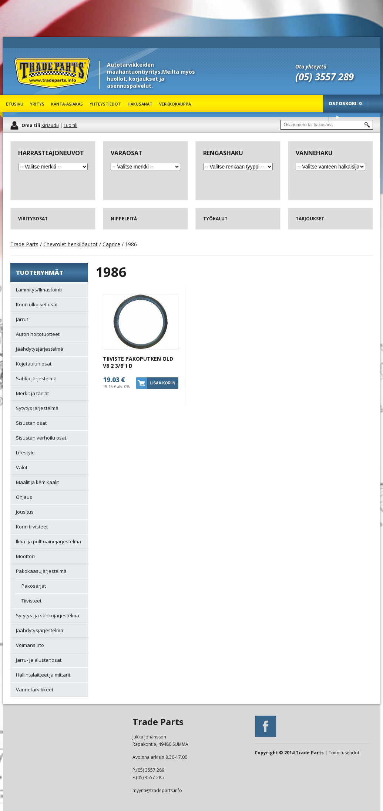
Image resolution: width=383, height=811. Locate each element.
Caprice (111, 244)
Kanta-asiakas (67, 104)
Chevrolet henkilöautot (70, 244)
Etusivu (14, 104)
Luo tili (70, 125)
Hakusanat (140, 104)
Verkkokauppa (175, 104)
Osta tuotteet (338, 117)
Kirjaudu (50, 125)
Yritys (37, 104)
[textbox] (326, 125)
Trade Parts (28, 92)
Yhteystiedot (105, 104)
